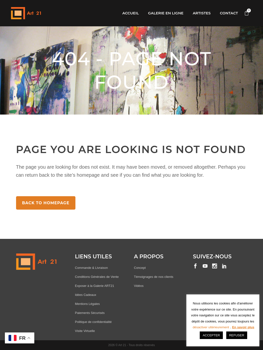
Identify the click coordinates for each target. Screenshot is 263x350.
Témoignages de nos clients (153, 277)
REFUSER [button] (236, 335)
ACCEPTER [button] (211, 335)
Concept (140, 268)
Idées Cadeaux (85, 295)
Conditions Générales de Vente (97, 277)
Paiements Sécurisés (90, 313)
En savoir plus (243, 327)
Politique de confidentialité (93, 322)
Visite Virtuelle (85, 331)
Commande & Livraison (91, 268)
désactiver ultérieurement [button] (211, 327)
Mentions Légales (87, 304)
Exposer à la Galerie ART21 (94, 286)
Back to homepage (46, 203)
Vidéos (139, 286)
